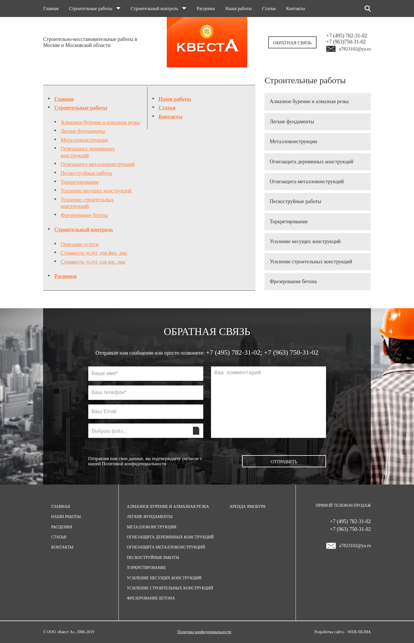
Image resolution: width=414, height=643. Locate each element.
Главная (51, 8)
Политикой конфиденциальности (134, 463)
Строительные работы (94, 8)
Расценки (206, 8)
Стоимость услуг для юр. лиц (93, 262)
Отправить (284, 461)
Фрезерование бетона (84, 215)
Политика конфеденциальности (204, 632)
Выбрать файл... (109, 431)
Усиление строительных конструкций (311, 261)
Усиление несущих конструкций (96, 191)
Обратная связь (292, 42)
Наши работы (238, 8)
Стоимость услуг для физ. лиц (94, 253)
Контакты (295, 8)
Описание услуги (80, 244)
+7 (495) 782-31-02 (346, 36)
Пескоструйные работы (86, 173)
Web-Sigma (359, 632)
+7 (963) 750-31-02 (291, 352)
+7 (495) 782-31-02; (235, 352)
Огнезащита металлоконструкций (98, 164)
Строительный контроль (158, 8)
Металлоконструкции (84, 140)
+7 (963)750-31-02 (346, 42)
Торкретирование (80, 182)
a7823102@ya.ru (355, 48)
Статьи (269, 8)
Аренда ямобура (248, 506)
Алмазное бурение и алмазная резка (100, 122)
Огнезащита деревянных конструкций (311, 161)
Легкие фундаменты (83, 131)
